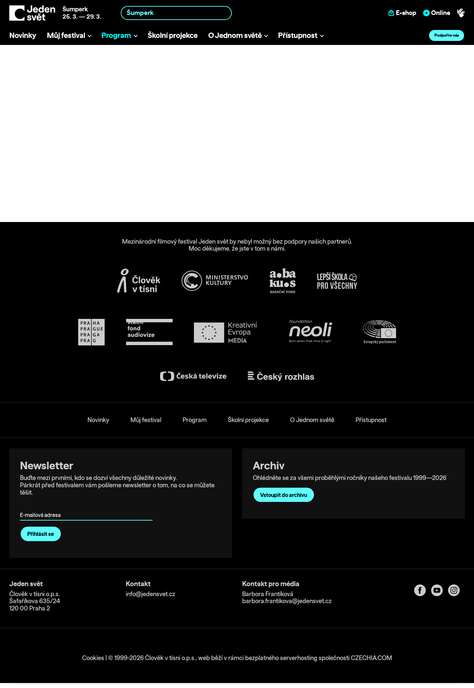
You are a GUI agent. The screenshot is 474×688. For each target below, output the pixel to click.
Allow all (418, 637)
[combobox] (176, 13)
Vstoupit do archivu (283, 495)
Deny (418, 665)
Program (116, 35)
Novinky (22, 35)
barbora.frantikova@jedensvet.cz (287, 600)
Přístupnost (297, 35)
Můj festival (66, 35)
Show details (102, 679)
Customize (418, 651)
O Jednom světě (235, 35)
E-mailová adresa (42, 505)
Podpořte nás (446, 35)
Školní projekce (173, 35)
